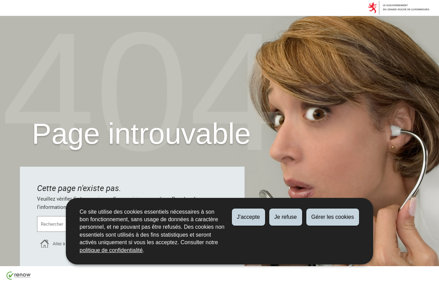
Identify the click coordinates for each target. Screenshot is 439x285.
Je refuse (285, 217)
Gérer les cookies (332, 217)
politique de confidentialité (111, 250)
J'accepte (248, 217)
